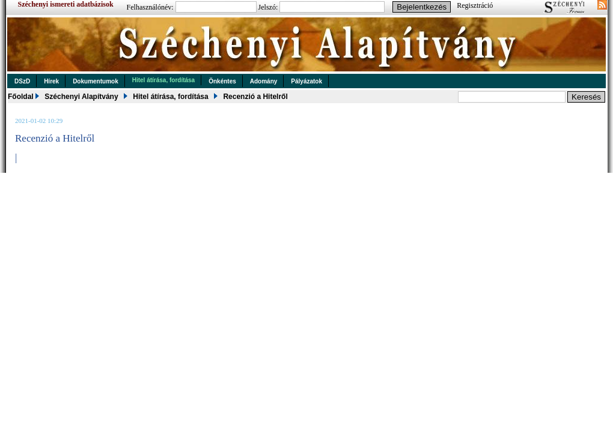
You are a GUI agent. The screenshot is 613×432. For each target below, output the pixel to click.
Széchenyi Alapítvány (81, 96)
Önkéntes (222, 81)
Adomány (264, 81)
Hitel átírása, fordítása (163, 80)
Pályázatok (306, 81)
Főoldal (21, 96)
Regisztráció (475, 5)
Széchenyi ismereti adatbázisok (66, 4)
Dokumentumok (95, 81)
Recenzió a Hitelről (255, 96)
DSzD (22, 81)
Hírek (51, 81)
